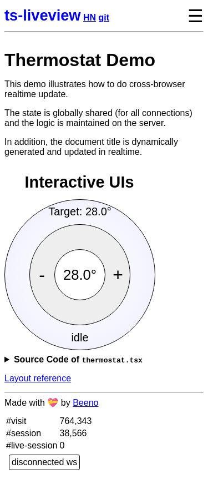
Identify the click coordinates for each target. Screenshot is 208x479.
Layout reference (37, 378)
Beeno (85, 402)
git (104, 17)
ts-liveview (42, 15)
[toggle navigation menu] (187, 15)
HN (89, 17)
